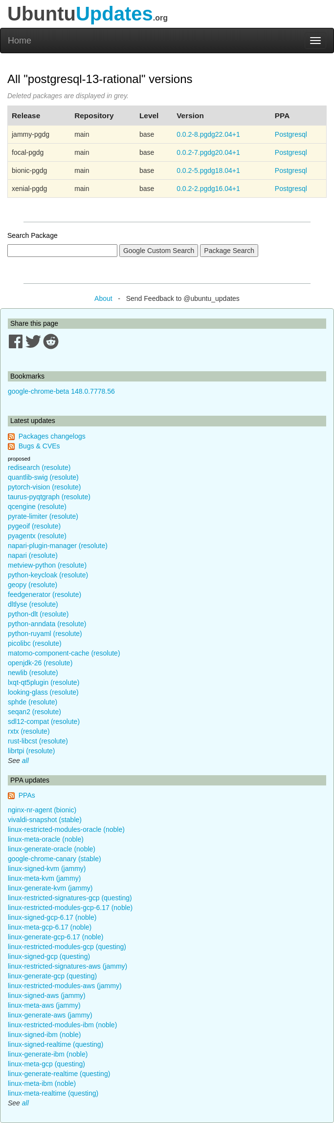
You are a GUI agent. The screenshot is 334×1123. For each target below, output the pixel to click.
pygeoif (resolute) (34, 526)
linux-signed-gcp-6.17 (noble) (52, 917)
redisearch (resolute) (39, 467)
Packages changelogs (52, 436)
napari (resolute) (33, 555)
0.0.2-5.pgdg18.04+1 (208, 170)
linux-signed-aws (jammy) (47, 995)
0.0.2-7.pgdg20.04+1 (208, 152)
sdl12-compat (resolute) (44, 721)
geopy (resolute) (32, 585)
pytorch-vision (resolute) (44, 487)
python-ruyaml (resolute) (45, 633)
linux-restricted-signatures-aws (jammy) (67, 966)
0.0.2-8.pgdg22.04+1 (208, 134)
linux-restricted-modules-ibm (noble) (62, 1025)
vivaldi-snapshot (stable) (45, 820)
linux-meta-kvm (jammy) (44, 878)
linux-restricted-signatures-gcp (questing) (70, 898)
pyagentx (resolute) (37, 536)
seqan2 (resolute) (34, 712)
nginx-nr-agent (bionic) (42, 810)
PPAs (27, 795)
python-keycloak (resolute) (48, 575)
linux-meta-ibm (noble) (42, 1083)
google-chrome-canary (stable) (54, 859)
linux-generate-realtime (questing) (59, 1074)
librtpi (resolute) (31, 751)
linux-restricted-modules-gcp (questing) (67, 947)
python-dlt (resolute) (38, 614)
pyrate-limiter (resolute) (43, 516)
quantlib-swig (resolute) (43, 477)
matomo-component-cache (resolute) (64, 653)
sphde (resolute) (32, 702)
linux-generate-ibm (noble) (48, 1054)
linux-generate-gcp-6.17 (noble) (55, 937)
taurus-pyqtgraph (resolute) (49, 497)
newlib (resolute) (33, 673)
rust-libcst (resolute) (38, 741)
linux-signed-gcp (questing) (49, 956)
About (103, 298)
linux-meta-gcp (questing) (46, 1064)
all (25, 760)
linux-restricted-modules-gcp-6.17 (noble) (70, 907)
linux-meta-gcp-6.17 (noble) (49, 927)
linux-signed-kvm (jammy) (47, 868)
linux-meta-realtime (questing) (53, 1093)
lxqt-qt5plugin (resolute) (43, 682)
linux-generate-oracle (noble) (51, 849)
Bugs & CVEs (39, 446)
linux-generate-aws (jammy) (50, 1015)
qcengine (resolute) (37, 506)
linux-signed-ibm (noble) (44, 1034)
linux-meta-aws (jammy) (44, 1005)
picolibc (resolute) (35, 643)
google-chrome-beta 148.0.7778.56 (61, 391)
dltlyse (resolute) (33, 604)
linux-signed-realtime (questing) (55, 1044)
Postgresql (291, 134)
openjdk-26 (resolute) (40, 663)
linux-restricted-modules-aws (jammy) (65, 986)
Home (19, 40)
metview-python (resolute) (47, 565)
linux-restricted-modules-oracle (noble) (66, 829)
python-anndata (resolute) (47, 624)
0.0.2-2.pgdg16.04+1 (208, 188)
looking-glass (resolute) (43, 692)
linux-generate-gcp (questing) (52, 976)
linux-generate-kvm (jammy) (50, 888)
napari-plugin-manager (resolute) (58, 546)
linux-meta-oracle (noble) (46, 839)
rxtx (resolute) (29, 731)
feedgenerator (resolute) (44, 594)
